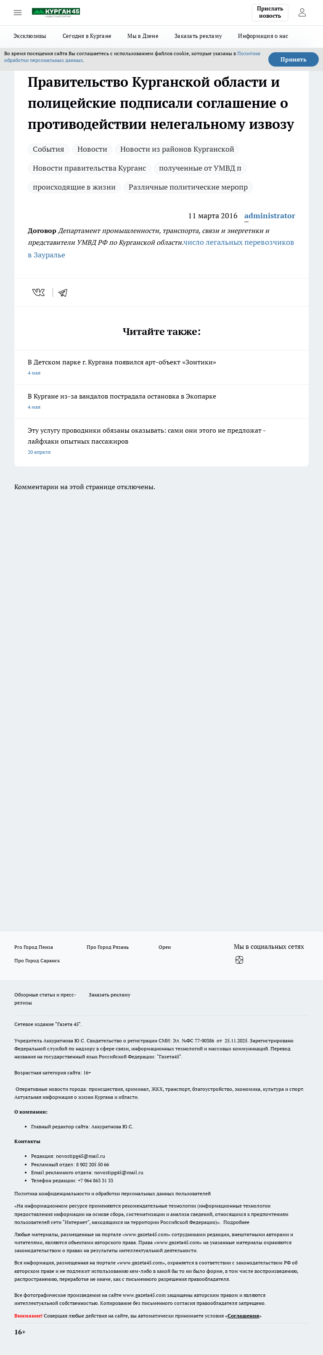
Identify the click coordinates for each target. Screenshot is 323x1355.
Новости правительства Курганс (89, 168)
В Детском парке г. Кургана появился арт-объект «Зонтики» (161, 368)
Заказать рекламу (198, 36)
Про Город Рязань (108, 947)
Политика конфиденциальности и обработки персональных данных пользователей (112, 1193)
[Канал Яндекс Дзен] (239, 960)
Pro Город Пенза (33, 947)
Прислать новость (270, 12)
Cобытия (48, 149)
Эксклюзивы (30, 36)
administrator (269, 215)
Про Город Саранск (37, 960)
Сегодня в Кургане (87, 36)
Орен (165, 947)
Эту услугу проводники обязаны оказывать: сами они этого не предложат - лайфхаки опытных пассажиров (161, 442)
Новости (92, 149)
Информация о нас (263, 36)
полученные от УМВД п (200, 168)
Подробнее (236, 1222)
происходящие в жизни (74, 187)
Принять (294, 59)
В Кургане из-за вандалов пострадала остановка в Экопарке (161, 402)
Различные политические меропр (188, 187)
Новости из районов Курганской (177, 149)
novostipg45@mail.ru (80, 1156)
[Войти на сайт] (302, 12)
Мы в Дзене (143, 36)
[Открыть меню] (18, 12)
